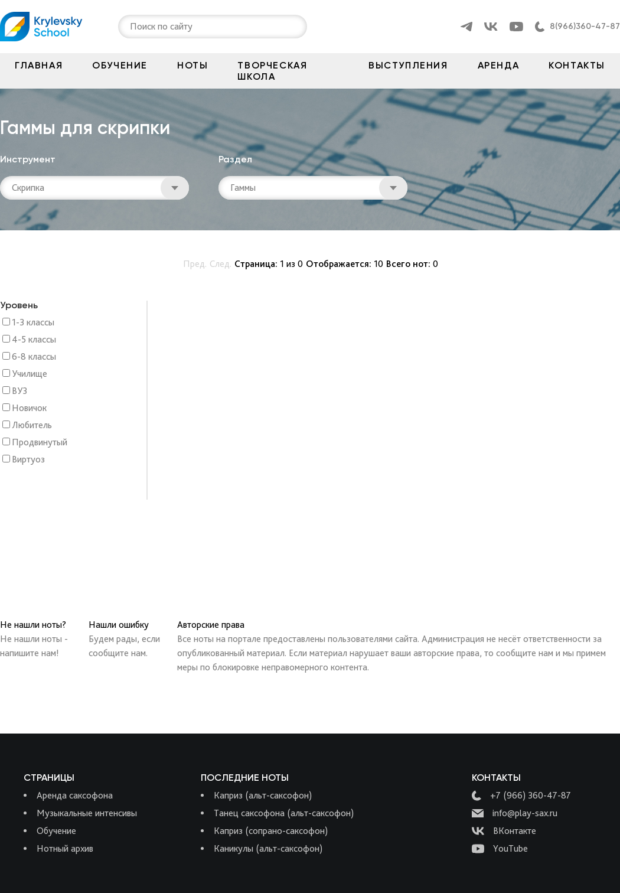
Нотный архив (65, 848)
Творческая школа (272, 71)
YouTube (500, 849)
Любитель (32, 426)
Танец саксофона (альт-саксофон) (284, 813)
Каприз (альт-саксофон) (263, 795)
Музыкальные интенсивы (87, 813)
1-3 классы (33, 323)
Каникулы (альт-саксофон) (268, 848)
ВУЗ (19, 391)
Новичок (29, 408)
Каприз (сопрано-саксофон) (271, 830)
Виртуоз (28, 460)
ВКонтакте (504, 831)
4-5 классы (34, 340)
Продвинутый (39, 443)
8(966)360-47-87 (585, 26)
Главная (39, 65)
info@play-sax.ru (514, 813)
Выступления (408, 65)
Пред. (195, 263)
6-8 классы (34, 357)
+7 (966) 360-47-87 (521, 795)
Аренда (499, 65)
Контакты (577, 65)
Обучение (120, 65)
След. (220, 263)
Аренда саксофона (75, 795)
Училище (29, 374)
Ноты (192, 65)
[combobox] (131, 26)
